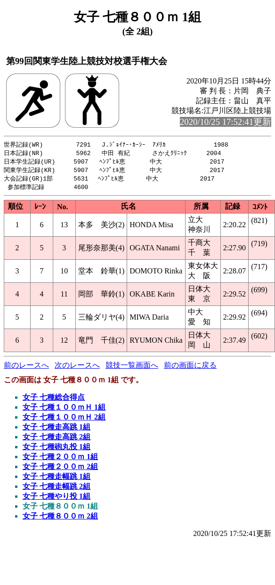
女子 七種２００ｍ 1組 (60, 459)
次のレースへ (77, 368)
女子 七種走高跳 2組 (56, 440)
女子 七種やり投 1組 (56, 499)
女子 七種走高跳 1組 (56, 430)
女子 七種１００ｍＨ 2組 (64, 420)
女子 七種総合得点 (54, 400)
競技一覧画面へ (131, 368)
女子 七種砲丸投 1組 (56, 449)
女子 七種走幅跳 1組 (56, 479)
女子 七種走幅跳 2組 (56, 489)
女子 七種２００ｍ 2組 (60, 469)
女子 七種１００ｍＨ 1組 (64, 410)
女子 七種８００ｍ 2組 (60, 519)
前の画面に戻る (190, 368)
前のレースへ (26, 368)
